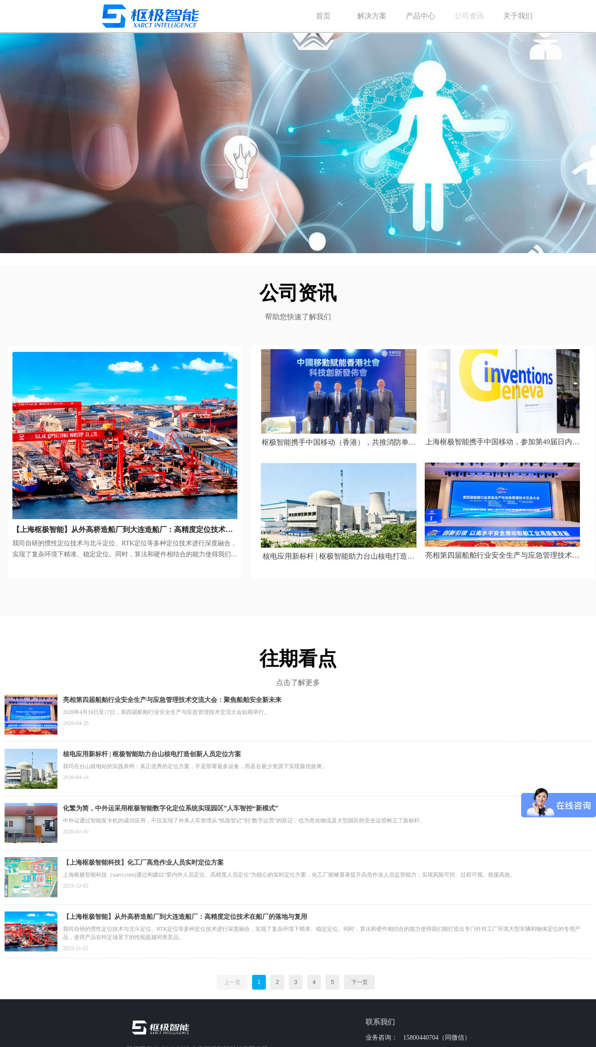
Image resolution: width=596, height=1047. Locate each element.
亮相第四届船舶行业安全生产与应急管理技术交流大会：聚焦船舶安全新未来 (172, 699)
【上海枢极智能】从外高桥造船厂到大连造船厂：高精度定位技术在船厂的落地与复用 (185, 916)
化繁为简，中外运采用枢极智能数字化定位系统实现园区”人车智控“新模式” (170, 808)
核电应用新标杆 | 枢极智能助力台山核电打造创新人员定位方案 (152, 754)
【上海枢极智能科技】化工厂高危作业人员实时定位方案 (143, 862)
